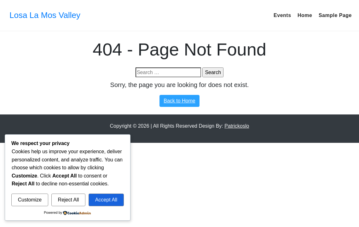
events (282, 15)
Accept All (106, 199)
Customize (30, 199)
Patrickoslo (236, 126)
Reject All (68, 199)
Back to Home (179, 100)
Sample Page (335, 15)
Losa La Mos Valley (44, 15)
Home (305, 15)
